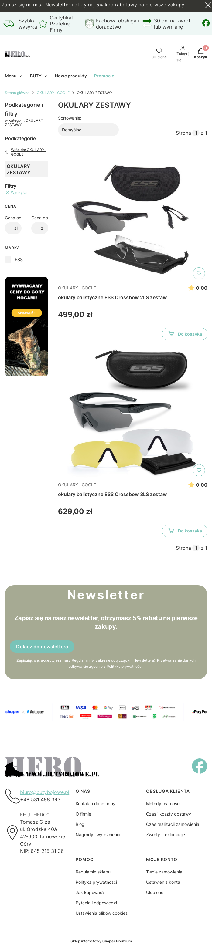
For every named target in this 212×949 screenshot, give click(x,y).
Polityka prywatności (96, 882)
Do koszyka (184, 335)
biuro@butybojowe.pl (44, 792)
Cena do (39, 217)
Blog (80, 824)
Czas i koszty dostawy (168, 813)
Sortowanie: (69, 117)
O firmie (83, 813)
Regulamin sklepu (93, 871)
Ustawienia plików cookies (102, 913)
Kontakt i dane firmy (95, 803)
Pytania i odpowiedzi (96, 902)
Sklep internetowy (101, 941)
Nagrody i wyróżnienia (98, 834)
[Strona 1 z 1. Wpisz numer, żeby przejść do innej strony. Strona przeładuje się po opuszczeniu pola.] (196, 133)
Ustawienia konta (163, 882)
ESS (19, 259)
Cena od (13, 217)
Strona (183, 133)
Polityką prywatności (124, 666)
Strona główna (17, 92)
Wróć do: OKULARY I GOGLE (25, 152)
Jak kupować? (90, 892)
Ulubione (154, 892)
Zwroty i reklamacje (165, 834)
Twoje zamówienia (164, 871)
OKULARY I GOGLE (53, 92)
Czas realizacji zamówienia (172, 824)
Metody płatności (163, 803)
